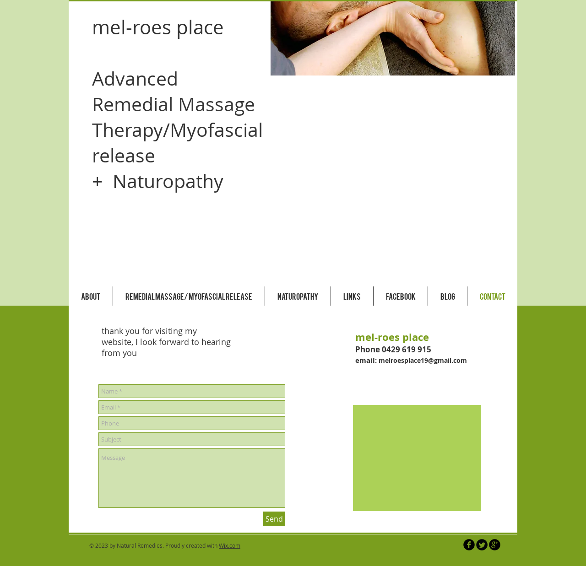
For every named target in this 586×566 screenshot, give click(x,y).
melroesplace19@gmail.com (423, 360)
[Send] (274, 519)
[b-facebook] (469, 544)
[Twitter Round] (482, 544)
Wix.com (229, 545)
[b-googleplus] (494, 544)
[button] (393, 38)
